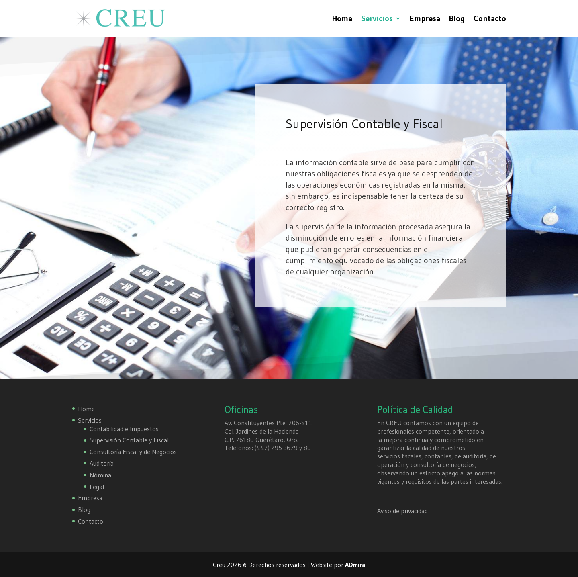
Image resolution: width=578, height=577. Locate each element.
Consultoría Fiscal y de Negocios (133, 452)
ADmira (355, 565)
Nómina (100, 475)
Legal (97, 487)
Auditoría (102, 463)
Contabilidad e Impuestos (124, 429)
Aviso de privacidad (402, 511)
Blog (457, 19)
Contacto (490, 19)
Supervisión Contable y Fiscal (129, 440)
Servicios (377, 19)
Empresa (425, 19)
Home (342, 19)
